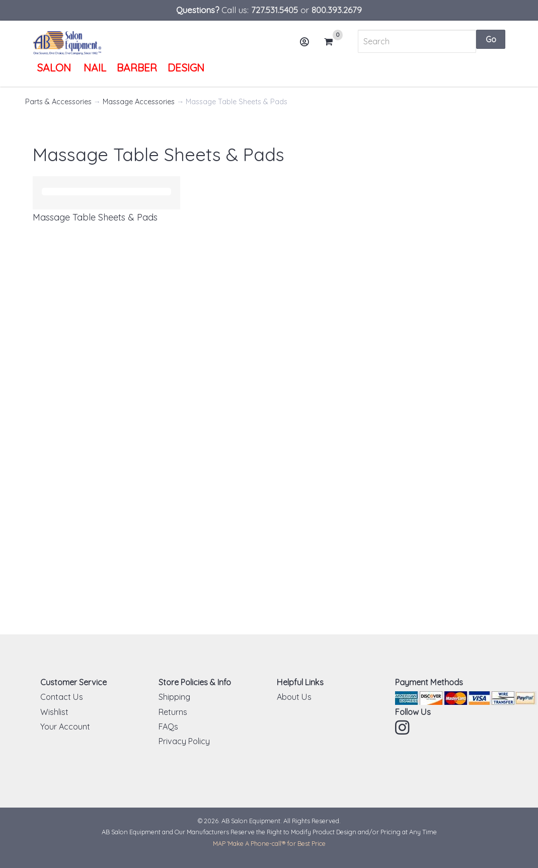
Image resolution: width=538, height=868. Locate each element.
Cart (333, 42)
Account (307, 45)
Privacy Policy (184, 741)
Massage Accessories (139, 101)
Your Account (65, 726)
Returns (173, 712)
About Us (294, 697)
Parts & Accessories (58, 101)
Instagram (403, 727)
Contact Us (61, 697)
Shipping (174, 697)
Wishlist (54, 712)
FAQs (168, 726)
